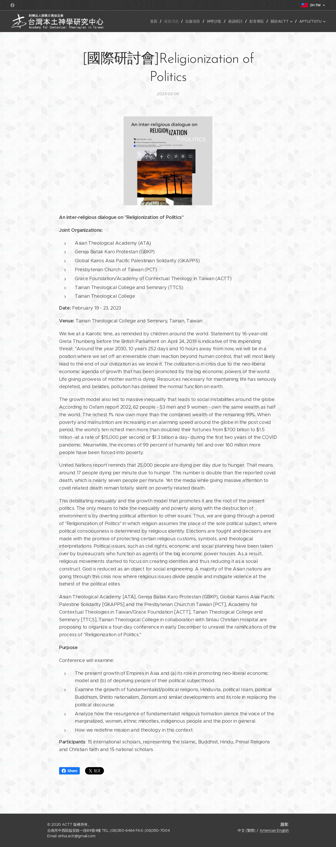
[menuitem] (153, 21)
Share (69, 771)
